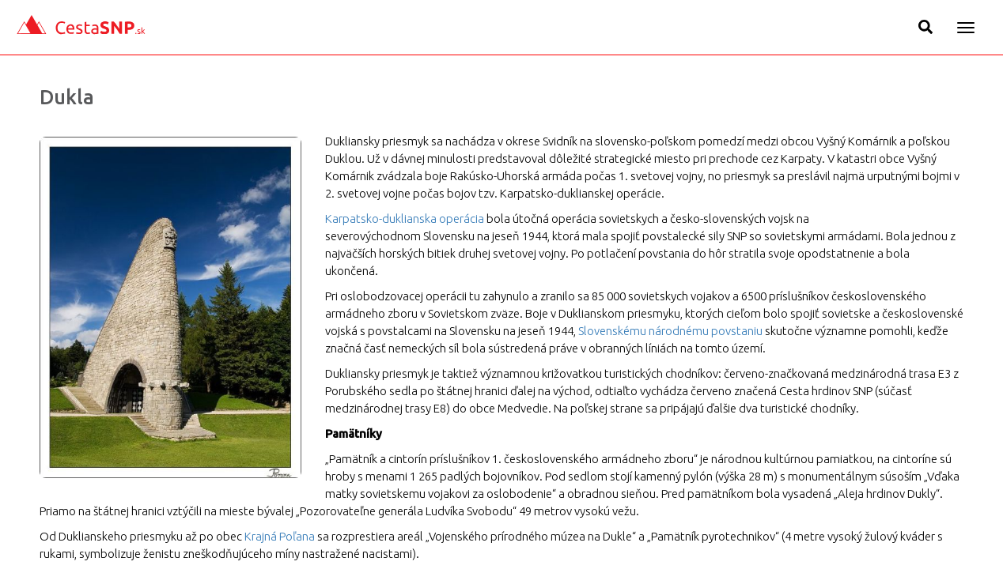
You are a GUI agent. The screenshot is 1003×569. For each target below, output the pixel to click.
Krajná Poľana (279, 536)
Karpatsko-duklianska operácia (404, 218)
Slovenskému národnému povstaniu (670, 330)
